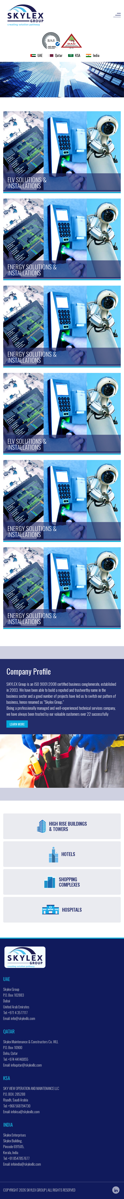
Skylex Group (36, 1190)
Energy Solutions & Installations (32, 269)
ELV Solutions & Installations (27, 182)
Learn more (17, 724)
